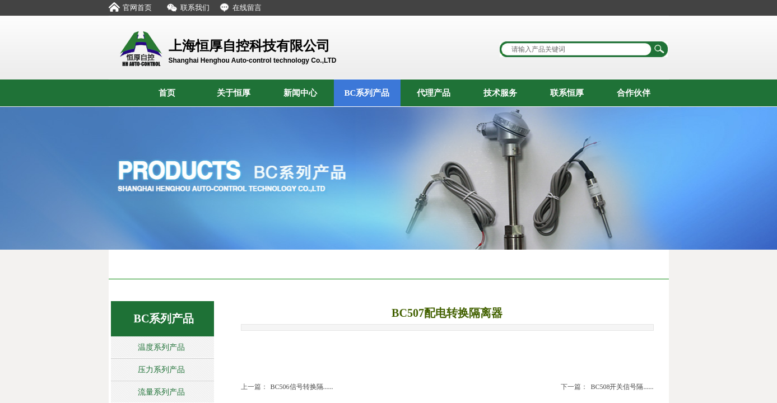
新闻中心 (300, 92)
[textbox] (576, 49)
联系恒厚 (567, 92)
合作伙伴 (633, 92)
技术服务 (500, 92)
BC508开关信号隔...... (607, 387)
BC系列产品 (367, 92)
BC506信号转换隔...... (287, 387)
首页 (167, 92)
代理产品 (433, 92)
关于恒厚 (233, 92)
